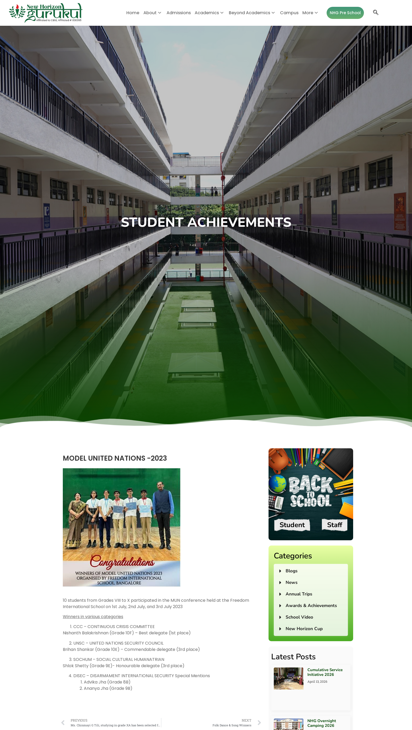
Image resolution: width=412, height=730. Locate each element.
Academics (209, 13)
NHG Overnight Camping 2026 (321, 723)
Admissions (180, 13)
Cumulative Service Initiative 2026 (325, 672)
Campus (286, 13)
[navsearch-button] (371, 13)
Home (136, 13)
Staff (334, 524)
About (154, 13)
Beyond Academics (250, 13)
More (306, 13)
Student (292, 524)
